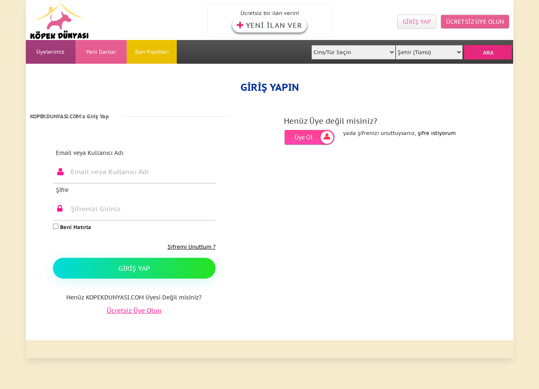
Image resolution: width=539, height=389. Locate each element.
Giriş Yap (134, 268)
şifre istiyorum (437, 133)
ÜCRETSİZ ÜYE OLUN (475, 21)
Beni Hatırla (72, 227)
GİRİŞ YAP (417, 21)
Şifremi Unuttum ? (192, 246)
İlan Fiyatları (152, 51)
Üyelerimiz (50, 51)
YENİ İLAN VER (269, 25)
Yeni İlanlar (101, 51)
